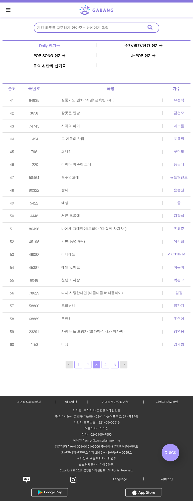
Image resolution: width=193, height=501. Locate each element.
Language (120, 479)
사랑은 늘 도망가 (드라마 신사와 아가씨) (92, 331)
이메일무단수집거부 (115, 401)
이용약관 (71, 401)
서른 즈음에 (70, 216)
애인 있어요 (70, 267)
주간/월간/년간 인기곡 (143, 45)
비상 (64, 344)
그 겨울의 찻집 (72, 139)
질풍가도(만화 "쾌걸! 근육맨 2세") (87, 100)
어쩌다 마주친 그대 (76, 164)
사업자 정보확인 (167, 401)
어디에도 (68, 254)
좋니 (64, 190)
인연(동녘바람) (73, 241)
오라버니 (68, 306)
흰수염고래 (70, 177)
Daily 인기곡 (49, 45)
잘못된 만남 (70, 113)
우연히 (66, 319)
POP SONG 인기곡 (49, 55)
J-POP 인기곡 (143, 55)
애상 (64, 203)
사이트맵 (167, 479)
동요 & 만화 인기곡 (49, 65)
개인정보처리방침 (29, 401)
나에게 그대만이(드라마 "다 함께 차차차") (93, 229)
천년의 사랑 (70, 280)
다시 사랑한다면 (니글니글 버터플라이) (92, 293)
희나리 (66, 151)
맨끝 (123, 364)
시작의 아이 (70, 126)
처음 (69, 364)
